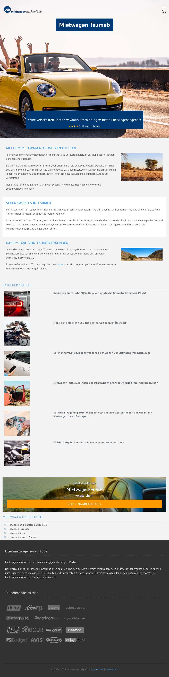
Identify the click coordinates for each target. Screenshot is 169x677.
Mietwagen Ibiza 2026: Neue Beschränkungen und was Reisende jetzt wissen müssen (105, 382)
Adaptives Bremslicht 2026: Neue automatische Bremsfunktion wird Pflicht (99, 293)
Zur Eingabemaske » (84, 504)
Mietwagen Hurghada (18, 528)
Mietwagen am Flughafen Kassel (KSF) (27, 524)
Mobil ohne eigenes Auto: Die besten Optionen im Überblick (89, 322)
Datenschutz (111, 669)
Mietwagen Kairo (16, 532)
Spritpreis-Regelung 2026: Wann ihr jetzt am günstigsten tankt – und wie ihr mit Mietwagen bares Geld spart (102, 414)
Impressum (98, 669)
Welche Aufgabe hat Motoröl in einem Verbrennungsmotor (89, 442)
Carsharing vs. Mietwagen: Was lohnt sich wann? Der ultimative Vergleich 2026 (101, 352)
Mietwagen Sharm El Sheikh (22, 537)
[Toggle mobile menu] (164, 10)
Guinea (61, 264)
